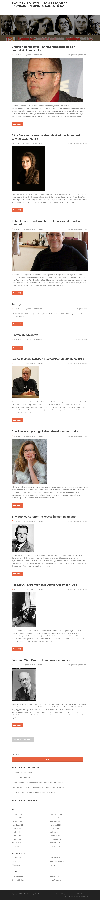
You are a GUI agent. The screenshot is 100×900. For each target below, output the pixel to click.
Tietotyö (17, 304)
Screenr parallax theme (70, 896)
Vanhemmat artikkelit (23, 739)
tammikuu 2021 (55, 836)
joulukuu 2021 (55, 832)
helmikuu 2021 (17, 836)
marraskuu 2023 (18, 821)
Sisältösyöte (54, 876)
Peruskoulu (16, 861)
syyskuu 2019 (55, 843)
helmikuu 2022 (17, 832)
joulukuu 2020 (17, 839)
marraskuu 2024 (56, 814)
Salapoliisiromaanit (81, 55)
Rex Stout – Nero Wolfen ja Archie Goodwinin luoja (44, 584)
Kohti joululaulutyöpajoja (21, 777)
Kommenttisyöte (18, 880)
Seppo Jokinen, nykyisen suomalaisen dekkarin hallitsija (48, 359)
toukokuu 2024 (17, 818)
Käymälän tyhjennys (25, 335)
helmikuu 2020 (55, 839)
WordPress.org (55, 880)
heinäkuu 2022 (17, 828)
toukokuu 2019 (55, 846)
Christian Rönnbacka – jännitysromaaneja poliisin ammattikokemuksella (38, 782)
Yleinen (85, 309)
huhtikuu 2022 (55, 828)
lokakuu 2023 (55, 821)
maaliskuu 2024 (55, 818)
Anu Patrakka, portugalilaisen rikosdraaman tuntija (45, 431)
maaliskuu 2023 (17, 825)
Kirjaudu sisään (17, 876)
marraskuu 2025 (18, 814)
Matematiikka (55, 858)
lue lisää (17, 124)
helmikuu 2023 (55, 825)
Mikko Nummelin (37, 55)
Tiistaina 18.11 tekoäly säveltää (23, 772)
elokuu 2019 (16, 846)
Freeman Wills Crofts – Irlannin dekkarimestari (42, 660)
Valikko (86, 10)
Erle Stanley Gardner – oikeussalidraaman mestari (44, 516)
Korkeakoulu (16, 858)
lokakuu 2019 (16, 843)
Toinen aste (16, 865)
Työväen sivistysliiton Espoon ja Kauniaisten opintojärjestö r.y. (40, 5)
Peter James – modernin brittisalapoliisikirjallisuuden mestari (33, 792)
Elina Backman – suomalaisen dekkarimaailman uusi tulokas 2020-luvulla (38, 787)
